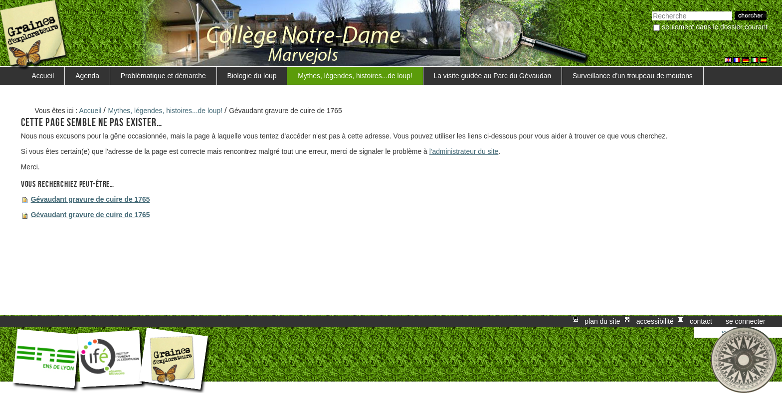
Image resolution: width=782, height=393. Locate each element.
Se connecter (746, 321)
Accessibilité (655, 321)
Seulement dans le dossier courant (715, 27)
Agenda (87, 76)
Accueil (43, 76)
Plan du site (602, 321)
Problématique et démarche (163, 76)
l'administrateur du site (464, 151)
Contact (701, 321)
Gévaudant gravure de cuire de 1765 (90, 199)
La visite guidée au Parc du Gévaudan (493, 76)
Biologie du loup (251, 76)
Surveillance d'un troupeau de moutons (633, 76)
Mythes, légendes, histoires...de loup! (355, 76)
